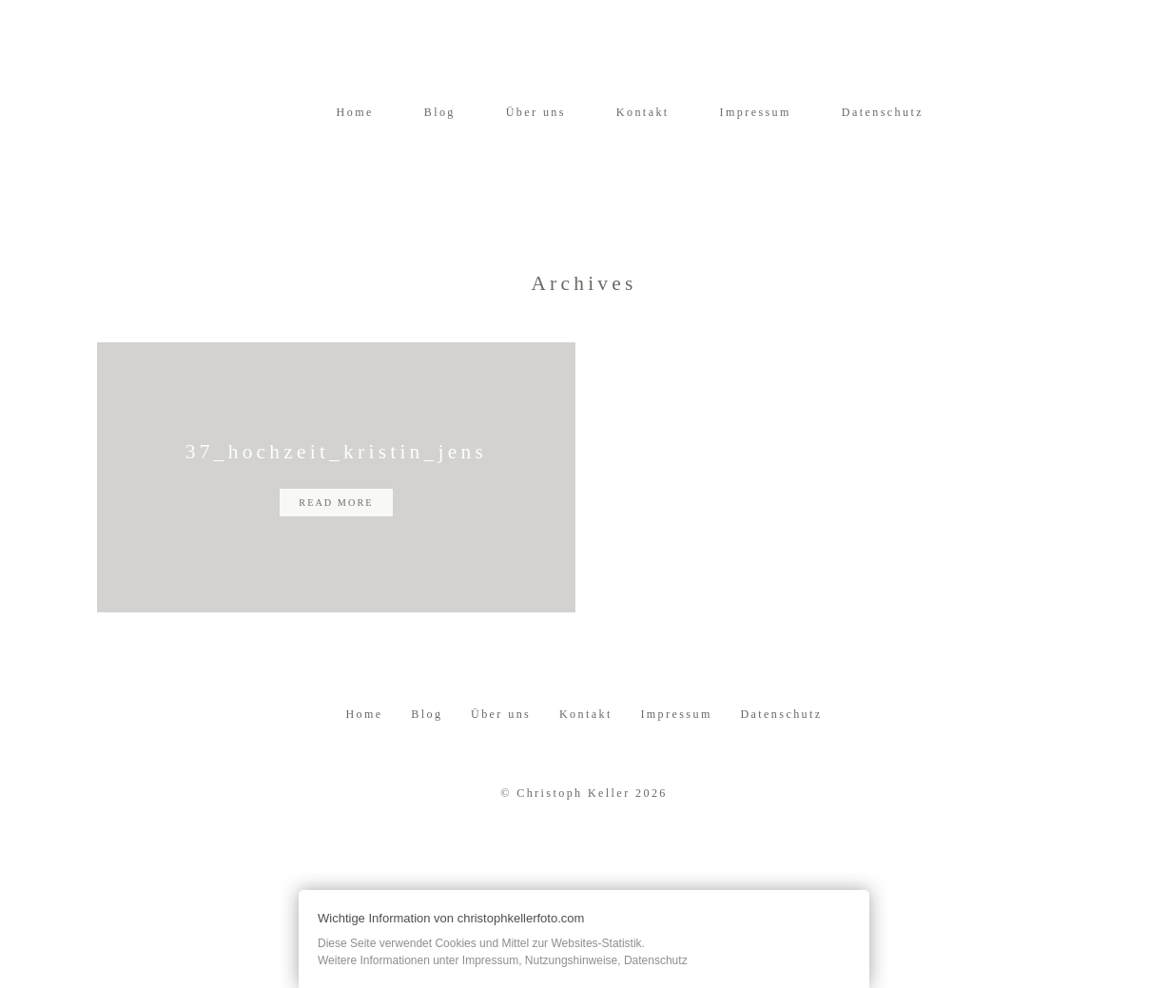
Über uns (536, 112)
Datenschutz (883, 112)
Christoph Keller (573, 827)
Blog (440, 112)
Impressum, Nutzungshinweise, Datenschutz (575, 960)
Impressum (755, 112)
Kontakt (643, 112)
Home (355, 112)
